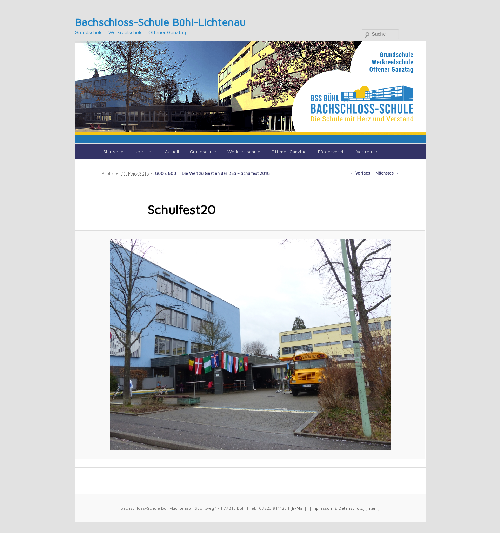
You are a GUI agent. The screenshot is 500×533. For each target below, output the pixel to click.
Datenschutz (351, 508)
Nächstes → (387, 173)
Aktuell (172, 151)
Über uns (144, 151)
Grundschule (203, 151)
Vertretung (367, 151)
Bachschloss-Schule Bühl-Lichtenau (160, 22)
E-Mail (298, 508)
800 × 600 (165, 173)
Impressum (322, 508)
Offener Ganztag (289, 151)
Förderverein (332, 151)
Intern (372, 508)
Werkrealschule (243, 151)
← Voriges (360, 173)
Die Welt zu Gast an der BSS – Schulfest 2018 (226, 173)
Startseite (113, 151)
